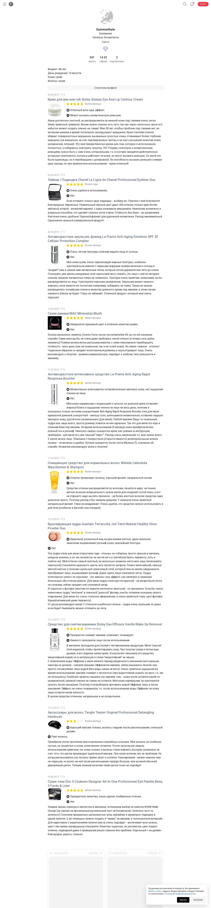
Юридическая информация (105, 882)
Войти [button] (203, 4)
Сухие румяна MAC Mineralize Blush (75, 313)
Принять (183, 900)
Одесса (105, 42)
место (92, 61)
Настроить (198, 900)
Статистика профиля (105, 88)
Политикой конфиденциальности (180, 894)
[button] (184, 4)
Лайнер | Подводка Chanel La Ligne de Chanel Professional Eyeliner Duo (101, 180)
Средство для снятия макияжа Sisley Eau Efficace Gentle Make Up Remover (105, 624)
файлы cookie (154, 891)
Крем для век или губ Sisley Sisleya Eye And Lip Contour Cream (95, 99)
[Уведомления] (191, 4)
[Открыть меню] (4, 4)
